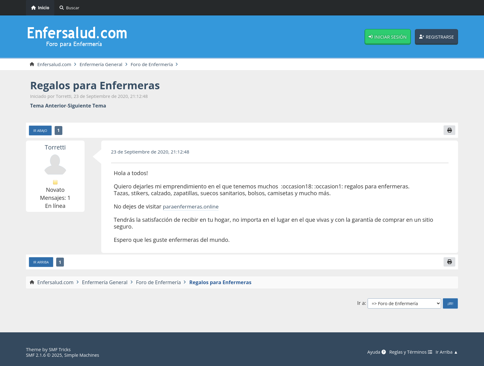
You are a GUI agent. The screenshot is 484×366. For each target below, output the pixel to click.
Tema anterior (48, 106)
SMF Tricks (60, 349)
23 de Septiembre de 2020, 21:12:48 (152, 152)
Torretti (55, 148)
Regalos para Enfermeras (99, 85)
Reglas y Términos (408, 352)
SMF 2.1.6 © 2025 (45, 355)
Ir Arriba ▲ (446, 352)
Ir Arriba (42, 263)
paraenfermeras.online (193, 207)
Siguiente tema (87, 106)
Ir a (361, 305)
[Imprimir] (449, 131)
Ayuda (372, 352)
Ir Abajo (41, 131)
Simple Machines (85, 355)
